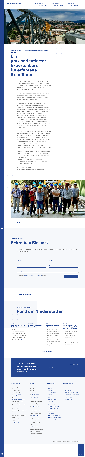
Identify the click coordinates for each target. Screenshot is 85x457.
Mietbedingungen (52, 412)
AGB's (49, 400)
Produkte (73, 4)
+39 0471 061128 (35, 407)
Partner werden (52, 417)
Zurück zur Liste (25, 294)
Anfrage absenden (71, 276)
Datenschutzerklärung (28, 275)
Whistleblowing (52, 432)
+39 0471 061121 (16, 435)
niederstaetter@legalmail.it (19, 412)
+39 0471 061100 (17, 407)
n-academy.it (34, 410)
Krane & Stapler (68, 412)
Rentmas (50, 425)
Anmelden (72, 377)
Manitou (50, 410)
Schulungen (51, 426)
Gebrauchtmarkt (52, 405)
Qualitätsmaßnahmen (53, 419)
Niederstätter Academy (54, 416)
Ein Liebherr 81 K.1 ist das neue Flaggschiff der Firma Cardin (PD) (70, 340)
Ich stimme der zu (26, 275)
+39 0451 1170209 (35, 428)
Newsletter (39, 275)
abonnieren (41, 275)
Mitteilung (48, 271)
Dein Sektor (41, 4)
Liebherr (50, 409)
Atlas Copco (51, 401)
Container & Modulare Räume (72, 407)
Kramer (50, 407)
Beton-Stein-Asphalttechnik (71, 405)
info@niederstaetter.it (18, 409)
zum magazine (47, 364)
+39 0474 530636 (35, 419)
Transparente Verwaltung (54, 430)
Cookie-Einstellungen (73, 454)
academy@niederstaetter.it (37, 409)
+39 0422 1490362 (35, 439)
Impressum (64, 454)
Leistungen (57, 4)
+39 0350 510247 (35, 448)
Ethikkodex (51, 403)
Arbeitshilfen (68, 400)
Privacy (67, 454)
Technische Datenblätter (54, 428)
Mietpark (50, 414)
